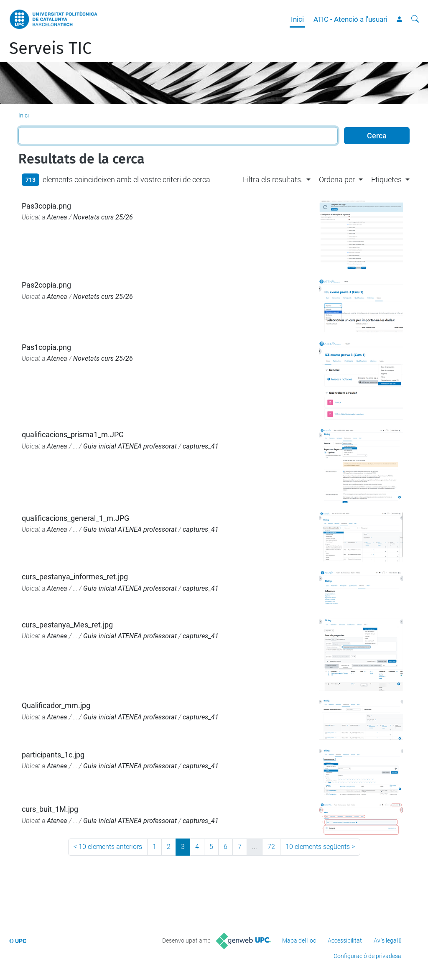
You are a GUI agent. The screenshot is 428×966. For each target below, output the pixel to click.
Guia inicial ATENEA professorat (130, 446)
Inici (297, 19)
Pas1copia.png (46, 347)
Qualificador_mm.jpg (56, 705)
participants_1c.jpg (53, 754)
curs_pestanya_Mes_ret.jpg (67, 624)
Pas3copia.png (46, 205)
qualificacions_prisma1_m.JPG (73, 434)
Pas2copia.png (46, 284)
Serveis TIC (50, 48)
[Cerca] (415, 19)
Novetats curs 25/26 (103, 217)
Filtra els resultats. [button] (273, 179)
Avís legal (386, 940)
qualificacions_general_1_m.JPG (75, 518)
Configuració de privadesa (367, 956)
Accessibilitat (345, 940)
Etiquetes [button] (386, 179)
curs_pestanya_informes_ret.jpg (75, 576)
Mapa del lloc (299, 940)
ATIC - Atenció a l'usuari (350, 19)
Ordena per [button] (337, 179)
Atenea (57, 217)
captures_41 (201, 446)
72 (271, 847)
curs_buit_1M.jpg (50, 809)
